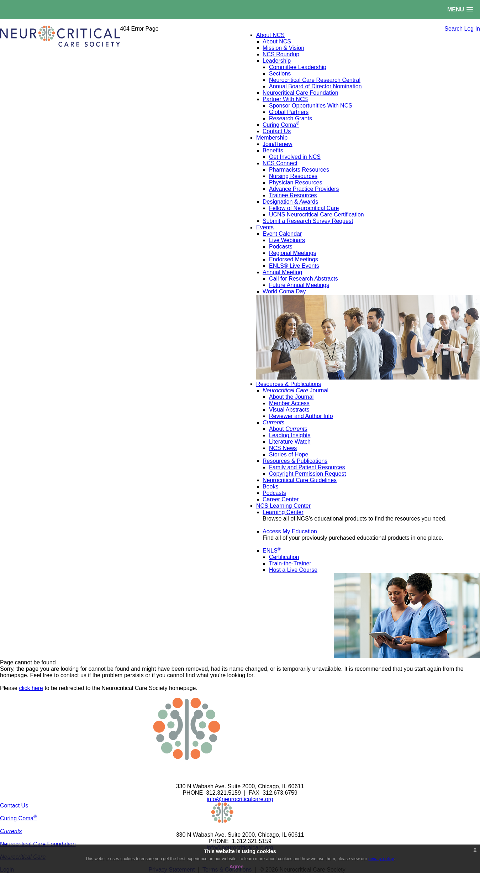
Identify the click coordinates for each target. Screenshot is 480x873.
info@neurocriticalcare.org (240, 799)
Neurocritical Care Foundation (38, 844)
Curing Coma (18, 818)
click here (31, 688)
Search (453, 29)
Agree (237, 866)
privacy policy (381, 858)
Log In (472, 29)
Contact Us (14, 806)
